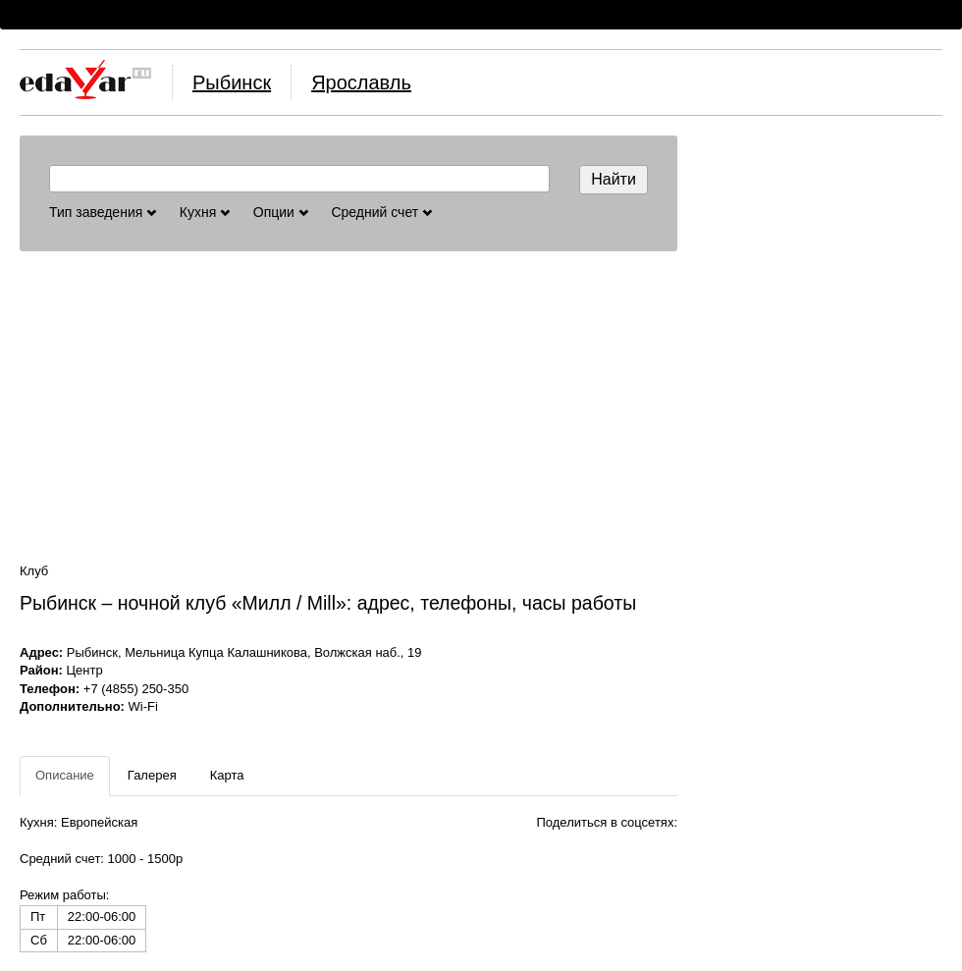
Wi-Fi (143, 706)
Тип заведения (102, 212)
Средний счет (381, 212)
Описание (64, 775)
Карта (227, 775)
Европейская (99, 822)
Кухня (205, 212)
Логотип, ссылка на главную (85, 79)
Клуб (34, 571)
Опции (280, 212)
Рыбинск (231, 82)
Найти (613, 179)
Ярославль (361, 82)
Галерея (152, 775)
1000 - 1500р (146, 858)
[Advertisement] (348, 406)
